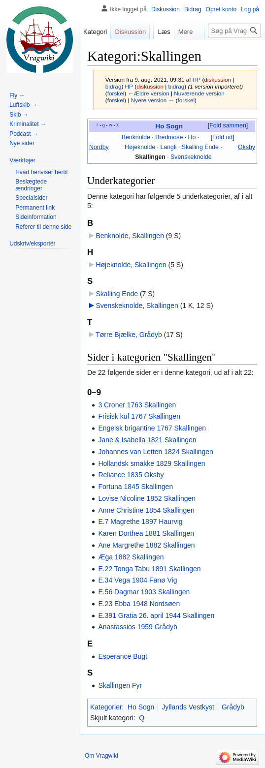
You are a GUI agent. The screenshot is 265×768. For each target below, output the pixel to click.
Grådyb (233, 707)
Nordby (99, 147)
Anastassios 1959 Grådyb (137, 627)
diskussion (217, 79)
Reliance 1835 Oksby (131, 475)
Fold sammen (227, 125)
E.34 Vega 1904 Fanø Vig (137, 580)
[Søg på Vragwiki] (234, 30)
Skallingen (150, 157)
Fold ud (222, 137)
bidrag (113, 86)
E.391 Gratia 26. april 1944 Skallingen (156, 615)
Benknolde (136, 137)
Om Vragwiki (101, 755)
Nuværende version (199, 93)
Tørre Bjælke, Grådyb (129, 334)
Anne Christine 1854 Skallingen (146, 510)
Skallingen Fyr (120, 685)
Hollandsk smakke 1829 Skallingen (151, 463)
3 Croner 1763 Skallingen (137, 405)
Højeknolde (140, 147)
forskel (116, 93)
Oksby (246, 147)
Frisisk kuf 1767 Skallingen (139, 416)
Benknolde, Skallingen (130, 236)
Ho (192, 137)
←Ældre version (148, 93)
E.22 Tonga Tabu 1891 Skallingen (149, 569)
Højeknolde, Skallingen (131, 265)
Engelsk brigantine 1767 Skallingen (152, 428)
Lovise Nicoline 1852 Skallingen (147, 498)
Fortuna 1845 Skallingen (135, 487)
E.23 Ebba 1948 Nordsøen (139, 604)
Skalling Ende (200, 147)
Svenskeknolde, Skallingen (137, 305)
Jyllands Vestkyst (188, 707)
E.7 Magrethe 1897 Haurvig (140, 521)
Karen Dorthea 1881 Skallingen (146, 533)
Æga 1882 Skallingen (131, 557)
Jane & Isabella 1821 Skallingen (147, 440)
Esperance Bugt (122, 656)
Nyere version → (152, 100)
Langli (169, 147)
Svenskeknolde (191, 157)
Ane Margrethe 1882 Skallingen (146, 545)
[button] (227, 126)
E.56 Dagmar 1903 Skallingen (144, 592)
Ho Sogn (169, 126)
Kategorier (106, 707)
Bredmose (169, 137)
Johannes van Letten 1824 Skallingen (155, 452)
